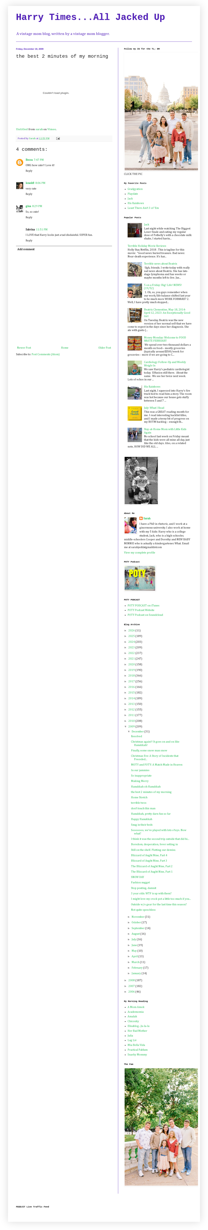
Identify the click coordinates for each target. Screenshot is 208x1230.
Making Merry (140, 781)
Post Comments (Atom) (46, 354)
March (136, 962)
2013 (131, 704)
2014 (131, 698)
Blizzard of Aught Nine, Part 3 (149, 860)
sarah (39, 129)
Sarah (146, 518)
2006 (131, 991)
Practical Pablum (138, 1049)
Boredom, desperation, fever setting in (154, 844)
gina (28, 206)
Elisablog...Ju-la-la (138, 1026)
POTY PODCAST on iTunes (143, 605)
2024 (131, 642)
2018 (131, 675)
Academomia (136, 1012)
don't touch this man (143, 808)
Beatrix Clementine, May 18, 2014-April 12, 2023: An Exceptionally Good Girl (167, 313)
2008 (131, 980)
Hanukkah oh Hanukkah (146, 786)
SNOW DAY (137, 877)
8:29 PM (37, 206)
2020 (131, 664)
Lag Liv (132, 1040)
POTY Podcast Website (141, 610)
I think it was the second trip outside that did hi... (160, 839)
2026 (131, 630)
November (138, 917)
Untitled (22, 129)
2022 (131, 653)
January (137, 973)
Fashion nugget (140, 882)
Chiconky (133, 1021)
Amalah (132, 1016)
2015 (131, 692)
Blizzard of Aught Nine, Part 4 (149, 855)
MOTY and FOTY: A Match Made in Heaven (156, 764)
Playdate (133, 193)
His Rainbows (136, 203)
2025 (131, 636)
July (134, 939)
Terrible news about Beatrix (160, 263)
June (135, 945)
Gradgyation (135, 189)
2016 (131, 687)
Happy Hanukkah (141, 819)
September (138, 928)
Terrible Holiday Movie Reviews (147, 246)
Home (64, 347)
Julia (130, 1035)
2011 (131, 715)
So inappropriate (141, 775)
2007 (131, 986)
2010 (131, 721)
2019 (131, 670)
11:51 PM (42, 229)
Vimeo (51, 129)
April (135, 956)
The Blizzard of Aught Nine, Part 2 (152, 866)
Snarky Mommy (137, 1054)
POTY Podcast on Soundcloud (145, 615)
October (137, 922)
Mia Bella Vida (136, 1045)
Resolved (136, 736)
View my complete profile (139, 552)
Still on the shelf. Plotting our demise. (153, 850)
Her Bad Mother (137, 1031)
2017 (131, 681)
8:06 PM (40, 183)
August (136, 933)
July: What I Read (154, 408)
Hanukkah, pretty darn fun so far (151, 813)
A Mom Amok (136, 1007)
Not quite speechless (143, 910)
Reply (29, 171)
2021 (131, 658)
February (137, 967)
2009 (131, 726)
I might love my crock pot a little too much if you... (161, 899)
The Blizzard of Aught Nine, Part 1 (152, 871)
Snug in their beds (142, 824)
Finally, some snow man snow (149, 750)
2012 (131, 709)
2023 (131, 647)
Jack (130, 198)
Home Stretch (139, 797)
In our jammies (140, 770)
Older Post (104, 347)
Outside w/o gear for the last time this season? (159, 904)
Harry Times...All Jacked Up (90, 17)
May (134, 950)
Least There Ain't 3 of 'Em (143, 208)
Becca (29, 160)
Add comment (25, 249)
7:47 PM (39, 160)
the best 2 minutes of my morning (151, 792)
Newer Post (24, 347)
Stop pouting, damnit (143, 888)
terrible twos (138, 802)
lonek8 (30, 183)
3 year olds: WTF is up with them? (151, 893)
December (138, 731)
